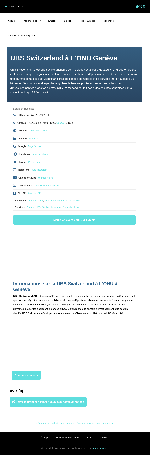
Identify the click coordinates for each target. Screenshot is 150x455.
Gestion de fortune (54, 200)
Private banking (73, 200)
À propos (44, 437)
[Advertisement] (74, 253)
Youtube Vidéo (45, 177)
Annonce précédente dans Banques (56, 423)
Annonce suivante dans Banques (95, 423)
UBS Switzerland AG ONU (47, 185)
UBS (40, 200)
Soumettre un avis (26, 375)
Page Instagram (39, 170)
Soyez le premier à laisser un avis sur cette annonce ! (48, 401)
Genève (60, 123)
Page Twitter (34, 162)
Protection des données (67, 437)
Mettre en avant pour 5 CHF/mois (74, 219)
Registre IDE (34, 193)
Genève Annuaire (17, 6)
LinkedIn (33, 138)
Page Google (34, 146)
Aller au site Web (38, 130)
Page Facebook (40, 154)
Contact (89, 437)
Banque (33, 200)
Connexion (104, 437)
